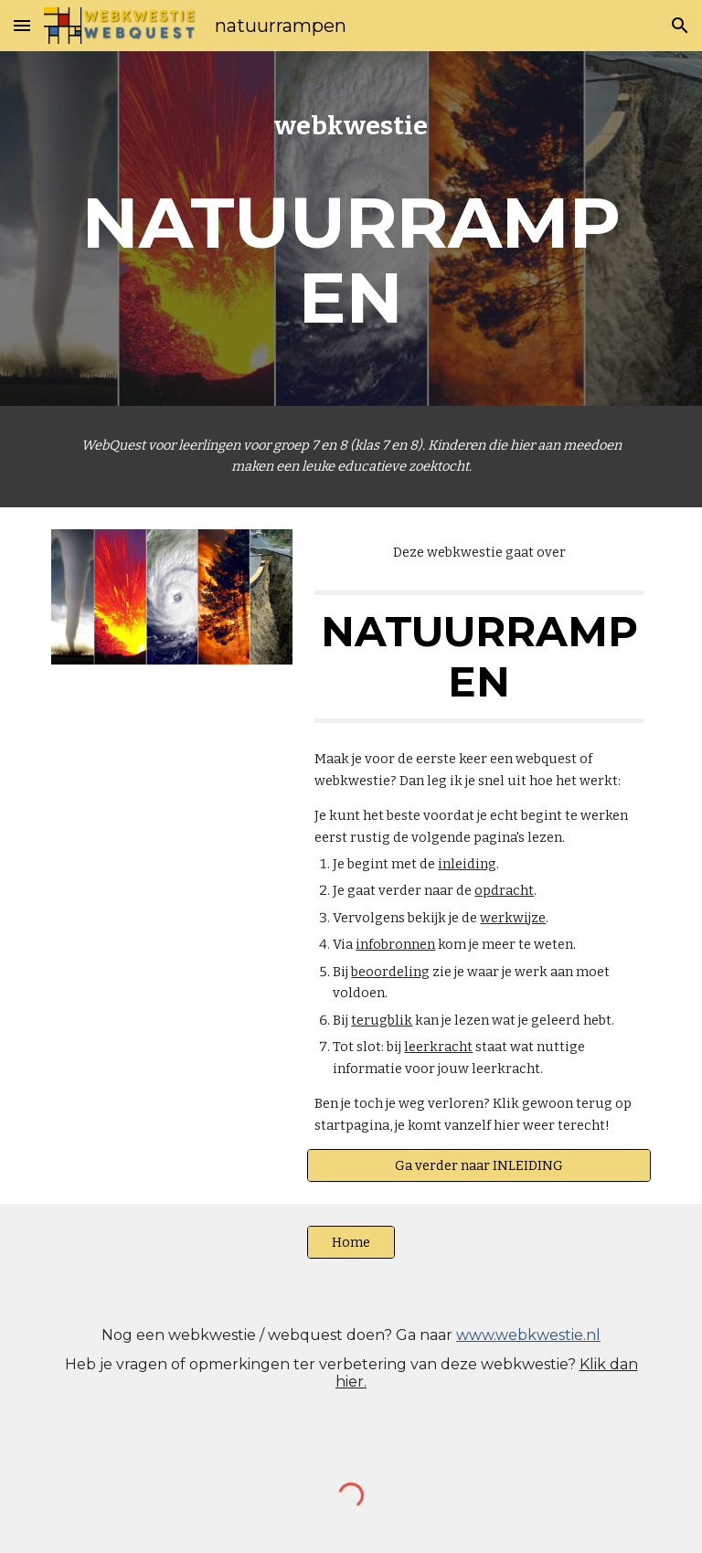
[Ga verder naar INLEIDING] (478, 1164)
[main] (350, 228)
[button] (22, 25)
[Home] (350, 1241)
